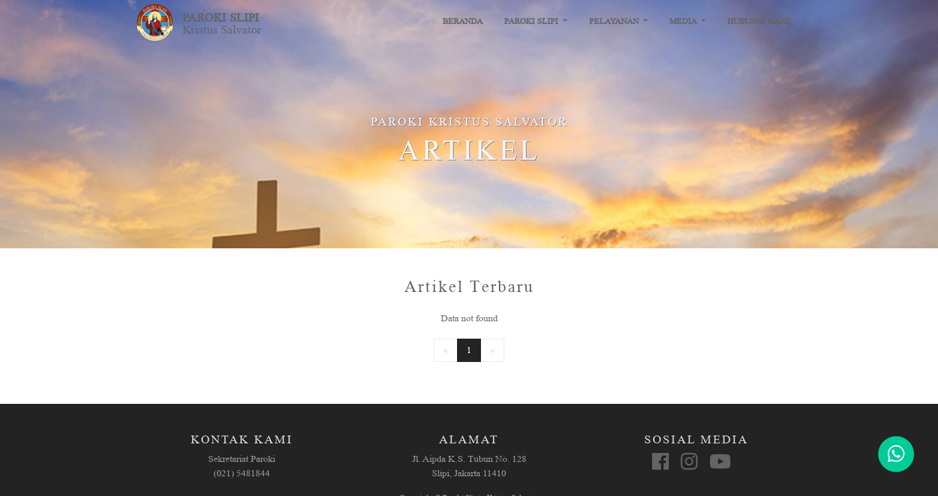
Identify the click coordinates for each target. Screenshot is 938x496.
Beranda (463, 21)
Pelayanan (615, 21)
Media (684, 21)
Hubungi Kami (758, 21)
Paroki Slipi (532, 21)
